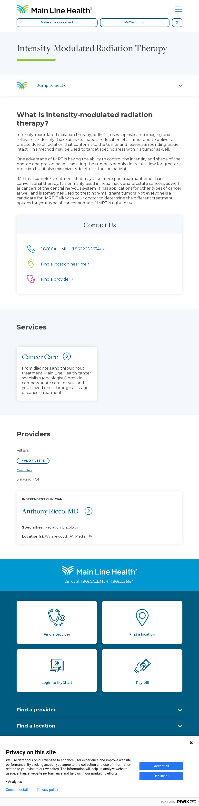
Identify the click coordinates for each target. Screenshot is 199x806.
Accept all (161, 766)
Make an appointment (57, 22)
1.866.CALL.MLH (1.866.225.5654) (107, 581)
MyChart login (134, 22)
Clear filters (24, 470)
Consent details (18, 790)
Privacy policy (47, 790)
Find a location (36, 726)
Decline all (161, 776)
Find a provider (36, 710)
